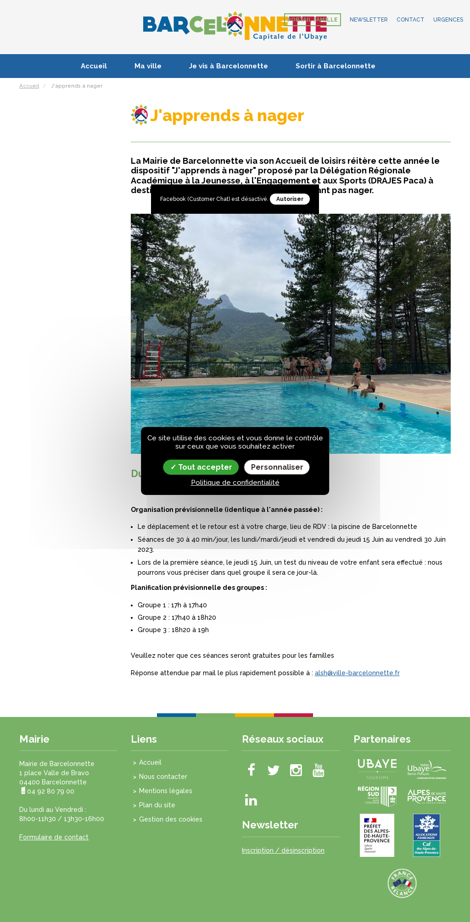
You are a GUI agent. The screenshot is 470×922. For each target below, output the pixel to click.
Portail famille (312, 20)
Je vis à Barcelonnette (228, 66)
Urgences (448, 20)
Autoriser (289, 199)
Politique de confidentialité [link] (235, 482)
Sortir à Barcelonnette (335, 66)
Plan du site (157, 805)
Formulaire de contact (54, 837)
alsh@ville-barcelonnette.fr (357, 673)
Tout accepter (201, 467)
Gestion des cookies (170, 819)
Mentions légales (165, 790)
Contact (411, 20)
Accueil (94, 66)
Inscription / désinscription (283, 850)
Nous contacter (163, 776)
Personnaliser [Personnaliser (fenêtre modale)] (277, 467)
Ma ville (148, 66)
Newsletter (369, 20)
